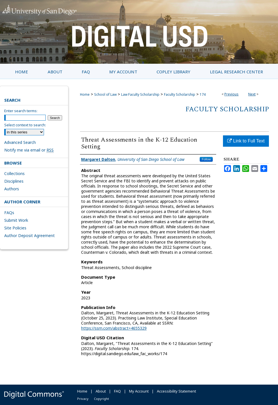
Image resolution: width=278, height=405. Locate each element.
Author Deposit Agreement (29, 235)
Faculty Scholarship (179, 94)
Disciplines (14, 181)
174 (203, 94)
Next (252, 94)
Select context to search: (25, 124)
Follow (206, 159)
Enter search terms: (20, 110)
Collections (14, 173)
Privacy (83, 399)
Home (85, 94)
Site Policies (15, 228)
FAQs (9, 212)
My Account (139, 391)
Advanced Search (20, 142)
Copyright (101, 399)
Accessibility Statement (176, 391)
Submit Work (16, 220)
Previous (231, 94)
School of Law (105, 94)
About (101, 391)
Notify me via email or (29, 150)
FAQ (117, 391)
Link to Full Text (245, 140)
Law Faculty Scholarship (140, 94)
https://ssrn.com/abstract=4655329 (114, 328)
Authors (11, 188)
